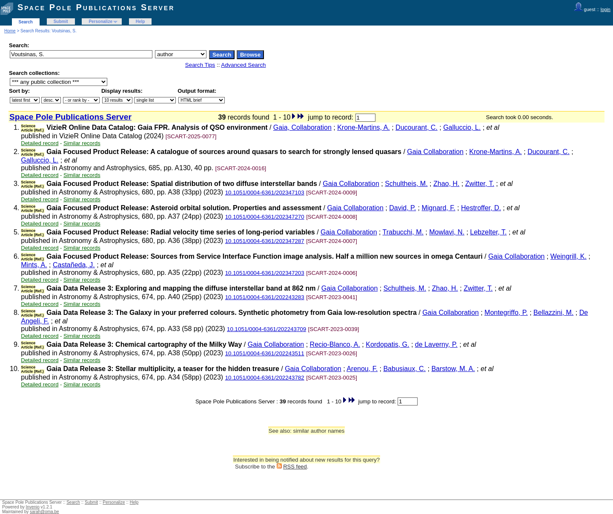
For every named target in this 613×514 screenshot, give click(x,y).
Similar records (81, 143)
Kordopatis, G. (387, 344)
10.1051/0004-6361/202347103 (264, 192)
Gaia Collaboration (435, 151)
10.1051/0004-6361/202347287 (264, 241)
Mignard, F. (438, 207)
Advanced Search (243, 65)
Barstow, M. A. (453, 368)
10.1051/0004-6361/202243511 (264, 353)
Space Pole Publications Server (96, 7)
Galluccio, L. (462, 127)
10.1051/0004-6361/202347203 (264, 273)
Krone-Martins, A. (363, 127)
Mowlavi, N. (446, 232)
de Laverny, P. (436, 344)
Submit (61, 21)
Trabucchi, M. (403, 232)
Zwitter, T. (479, 183)
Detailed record (39, 143)
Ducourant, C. (416, 127)
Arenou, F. (362, 368)
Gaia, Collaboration (302, 127)
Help (140, 21)
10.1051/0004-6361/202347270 (264, 217)
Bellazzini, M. (553, 312)
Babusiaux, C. (404, 368)
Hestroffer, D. (481, 207)
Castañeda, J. (74, 264)
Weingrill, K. (568, 256)
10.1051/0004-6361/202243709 (266, 329)
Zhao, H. (446, 183)
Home (10, 31)
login (605, 9)
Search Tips (200, 65)
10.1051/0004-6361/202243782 (264, 377)
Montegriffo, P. (506, 312)
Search (26, 22)
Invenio (33, 507)
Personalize (100, 21)
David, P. (402, 207)
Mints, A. (34, 264)
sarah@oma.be (44, 511)
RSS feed (295, 466)
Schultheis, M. (406, 183)
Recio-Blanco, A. (335, 344)
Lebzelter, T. (488, 232)
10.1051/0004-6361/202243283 (264, 297)
